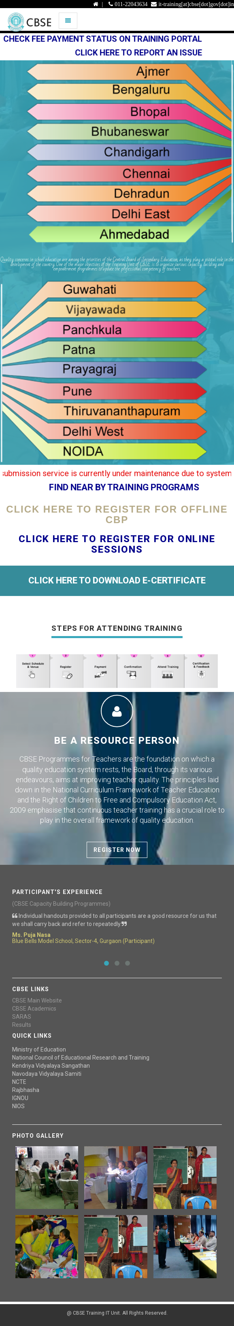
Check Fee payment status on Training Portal (108, 39)
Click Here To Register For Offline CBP (117, 514)
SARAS (21, 1016)
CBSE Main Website (37, 1000)
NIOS (18, 1106)
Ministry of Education (39, 1049)
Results (21, 1025)
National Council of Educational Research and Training (80, 1057)
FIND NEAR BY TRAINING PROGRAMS (130, 487)
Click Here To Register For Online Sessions (117, 544)
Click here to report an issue (144, 52)
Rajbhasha (25, 1090)
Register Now (117, 850)
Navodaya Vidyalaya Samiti (46, 1074)
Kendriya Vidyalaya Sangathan (51, 1065)
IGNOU (20, 1098)
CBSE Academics (34, 1008)
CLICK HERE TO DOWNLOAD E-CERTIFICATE (117, 580)
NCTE (19, 1082)
